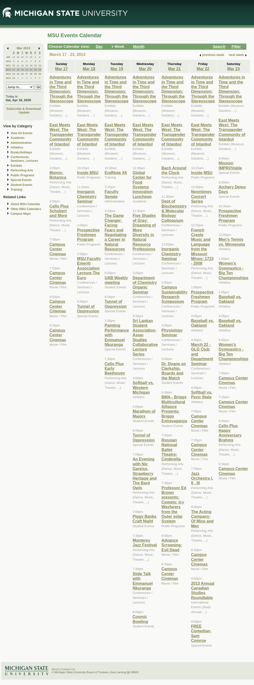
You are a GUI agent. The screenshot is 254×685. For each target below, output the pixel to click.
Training (16, 189)
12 (22, 65)
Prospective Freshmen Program (88, 235)
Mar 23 (233, 68)
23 (39, 69)
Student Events (21, 185)
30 (39, 73)
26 (22, 57)
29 (35, 73)
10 (13, 65)
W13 (8, 73)
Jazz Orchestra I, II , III (202, 478)
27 (26, 57)
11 (18, 65)
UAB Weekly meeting (116, 280)
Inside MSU (87, 172)
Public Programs (22, 175)
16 (39, 65)
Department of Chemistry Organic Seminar (145, 285)
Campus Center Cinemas (57, 249)
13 (26, 65)
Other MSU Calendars (26, 209)
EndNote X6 (116, 172)
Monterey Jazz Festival (145, 542)
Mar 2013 (23, 48)
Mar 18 (89, 68)
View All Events (21, 133)
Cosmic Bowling (140, 618)
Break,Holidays (21, 152)
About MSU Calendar (25, 204)
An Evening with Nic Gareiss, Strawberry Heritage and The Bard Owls (145, 473)
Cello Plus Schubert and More (59, 211)
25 (18, 57)
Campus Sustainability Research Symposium (174, 294)
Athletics (17, 147)
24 (13, 57)
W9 (8, 57)
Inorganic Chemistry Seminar (86, 196)
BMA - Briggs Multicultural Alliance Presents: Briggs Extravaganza (174, 409)
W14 (8, 78)
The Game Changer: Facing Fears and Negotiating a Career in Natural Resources (116, 232)
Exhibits (16, 165)
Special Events (21, 180)
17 (13, 69)
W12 (8, 69)
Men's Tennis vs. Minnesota (232, 241)
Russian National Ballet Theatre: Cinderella (171, 449)
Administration (21, 143)
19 (22, 69)
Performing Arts (22, 170)
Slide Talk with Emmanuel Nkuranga (143, 580)
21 (31, 69)
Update (24, 112)
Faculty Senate (112, 193)
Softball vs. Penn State (201, 394)
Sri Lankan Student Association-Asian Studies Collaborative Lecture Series (145, 337)
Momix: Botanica (57, 174)
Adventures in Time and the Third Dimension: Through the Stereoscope (61, 89)
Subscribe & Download (23, 109)
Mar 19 (117, 68)
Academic (18, 138)
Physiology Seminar (172, 332)
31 (13, 78)
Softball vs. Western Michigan (143, 387)
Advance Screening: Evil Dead (171, 545)
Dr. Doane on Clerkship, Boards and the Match (173, 370)
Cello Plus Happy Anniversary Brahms (230, 433)
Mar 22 (203, 68)
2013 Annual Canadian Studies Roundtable (202, 590)
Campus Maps (21, 213)
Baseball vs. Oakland (202, 322)
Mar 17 (61, 68)
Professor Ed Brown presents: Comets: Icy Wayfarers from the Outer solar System (173, 504)
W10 (8, 61)
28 (31, 57)
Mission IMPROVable (230, 165)
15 (35, 65)
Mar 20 (145, 68)
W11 (8, 65)
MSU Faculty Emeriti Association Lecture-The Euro (89, 268)
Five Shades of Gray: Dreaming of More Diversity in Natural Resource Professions (144, 232)
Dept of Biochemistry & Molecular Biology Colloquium (174, 211)
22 (35, 69)
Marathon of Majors (144, 413)
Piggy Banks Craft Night (145, 518)
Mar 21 (174, 68)
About (55, 669)
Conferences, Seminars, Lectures (24, 159)
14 (31, 65)
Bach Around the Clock (173, 170)
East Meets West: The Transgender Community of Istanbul (61, 134)
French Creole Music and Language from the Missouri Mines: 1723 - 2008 (202, 247)
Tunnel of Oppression (88, 308)
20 (26, 69)
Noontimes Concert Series (201, 196)
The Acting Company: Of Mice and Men (202, 518)
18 (18, 69)
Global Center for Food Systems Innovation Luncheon (143, 184)
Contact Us (68, 669)
